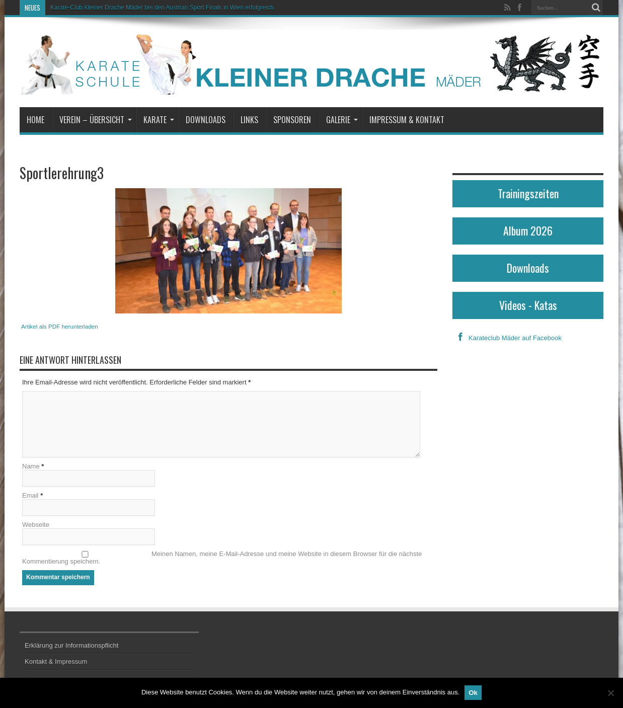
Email (30, 495)
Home (35, 120)
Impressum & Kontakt (406, 120)
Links (249, 120)
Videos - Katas (528, 305)
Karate (158, 120)
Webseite (35, 524)
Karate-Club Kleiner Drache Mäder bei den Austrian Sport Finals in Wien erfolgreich (162, 7)
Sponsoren (292, 120)
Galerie (342, 120)
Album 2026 (528, 230)
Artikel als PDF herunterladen (59, 326)
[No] (610, 693)
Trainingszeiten (528, 193)
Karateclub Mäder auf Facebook (507, 338)
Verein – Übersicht (95, 120)
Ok (473, 692)
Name (31, 466)
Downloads (205, 120)
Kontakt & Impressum (56, 661)
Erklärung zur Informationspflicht (71, 645)
